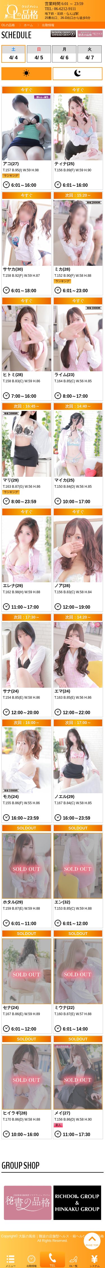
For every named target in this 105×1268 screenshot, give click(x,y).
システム (94, 1260)
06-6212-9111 (65, 9)
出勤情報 (31, 1260)
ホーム (28, 25)
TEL (52, 1259)
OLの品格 (8, 25)
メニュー (10, 1260)
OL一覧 (73, 1260)
